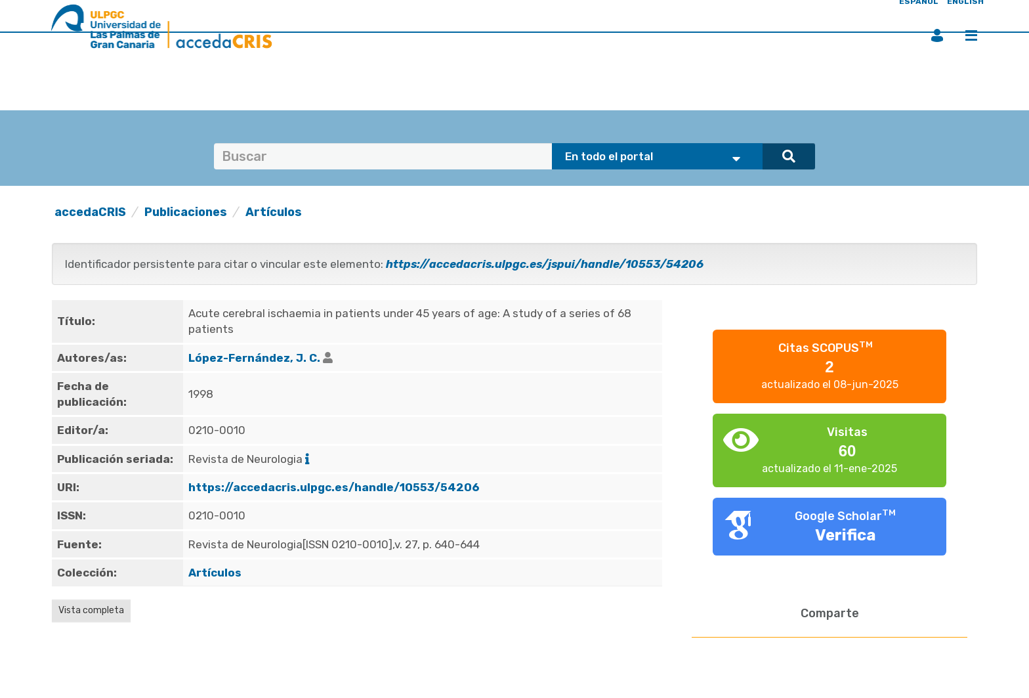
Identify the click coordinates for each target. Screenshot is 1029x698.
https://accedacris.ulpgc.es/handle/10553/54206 (333, 487)
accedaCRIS (90, 212)
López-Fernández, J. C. (254, 357)
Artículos (273, 212)
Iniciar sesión (937, 35)
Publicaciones (185, 212)
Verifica (845, 535)
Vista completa (91, 610)
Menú (971, 35)
